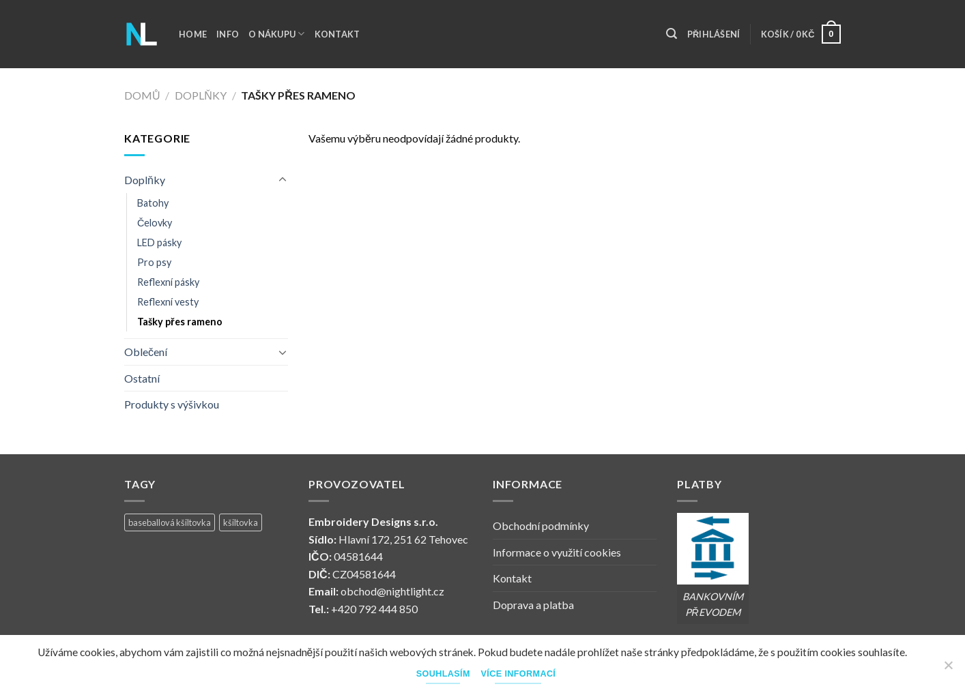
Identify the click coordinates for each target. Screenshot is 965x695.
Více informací (518, 674)
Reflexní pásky (168, 282)
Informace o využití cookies (557, 552)
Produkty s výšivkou (171, 404)
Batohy (153, 203)
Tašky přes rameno (179, 321)
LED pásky (159, 242)
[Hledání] (671, 33)
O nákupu (276, 33)
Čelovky (154, 222)
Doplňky (201, 95)
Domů (142, 95)
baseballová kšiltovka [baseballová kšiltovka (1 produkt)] (169, 522)
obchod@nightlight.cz (392, 591)
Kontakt (337, 34)
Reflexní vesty (168, 302)
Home (193, 34)
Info (227, 34)
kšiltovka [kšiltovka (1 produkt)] (240, 522)
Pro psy (154, 262)
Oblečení (145, 351)
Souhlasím (443, 674)
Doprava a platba (533, 604)
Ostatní (142, 378)
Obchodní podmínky (541, 525)
